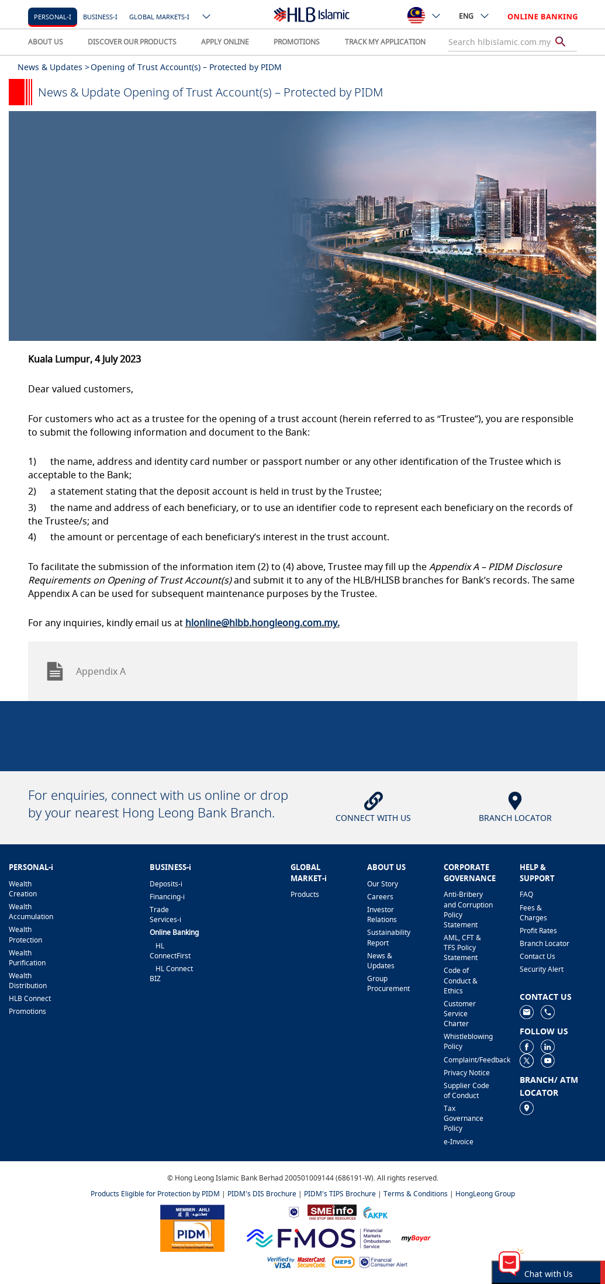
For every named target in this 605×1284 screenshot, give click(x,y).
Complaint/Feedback (469, 1060)
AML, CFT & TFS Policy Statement (462, 947)
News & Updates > (53, 67)
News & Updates (381, 961)
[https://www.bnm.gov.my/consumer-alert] (383, 1261)
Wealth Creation (23, 889)
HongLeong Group (485, 1194)
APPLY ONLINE (225, 42)
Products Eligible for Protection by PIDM (155, 1194)
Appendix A (86, 671)
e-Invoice (458, 1142)
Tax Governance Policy (463, 1118)
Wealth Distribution (28, 980)
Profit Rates (538, 931)
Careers (380, 897)
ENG (474, 16)
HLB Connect (30, 998)
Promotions (27, 1011)
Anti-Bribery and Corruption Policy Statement (468, 909)
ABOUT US (45, 42)
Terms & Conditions (415, 1194)
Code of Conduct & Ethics (461, 980)
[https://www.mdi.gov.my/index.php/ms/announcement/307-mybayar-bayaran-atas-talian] (416, 1236)
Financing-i (167, 897)
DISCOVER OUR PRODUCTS (132, 42)
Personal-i (52, 16)
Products (305, 894)
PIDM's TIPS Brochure (340, 1194)
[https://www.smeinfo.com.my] (332, 1211)
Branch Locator (544, 943)
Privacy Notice (467, 1073)
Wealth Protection (25, 934)
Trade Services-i (165, 914)
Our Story (382, 884)
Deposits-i (166, 884)
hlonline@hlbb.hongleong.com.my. (262, 622)
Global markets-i (159, 16)
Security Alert (541, 969)
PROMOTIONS (297, 42)
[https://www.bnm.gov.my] (294, 1211)
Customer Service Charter (460, 1013)
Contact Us (537, 956)
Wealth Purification (27, 958)
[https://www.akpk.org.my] (375, 1211)
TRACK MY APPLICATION (385, 42)
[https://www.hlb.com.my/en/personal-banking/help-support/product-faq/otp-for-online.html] (297, 1261)
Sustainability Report (388, 937)
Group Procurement (388, 983)
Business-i (100, 16)
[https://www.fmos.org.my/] (318, 1236)
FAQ (526, 894)
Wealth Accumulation (31, 911)
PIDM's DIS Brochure (261, 1194)
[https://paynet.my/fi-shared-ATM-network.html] (343, 1261)
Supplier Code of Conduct (466, 1090)
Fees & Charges (533, 913)
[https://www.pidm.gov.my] (192, 1227)
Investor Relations (382, 914)
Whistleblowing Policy (468, 1041)
